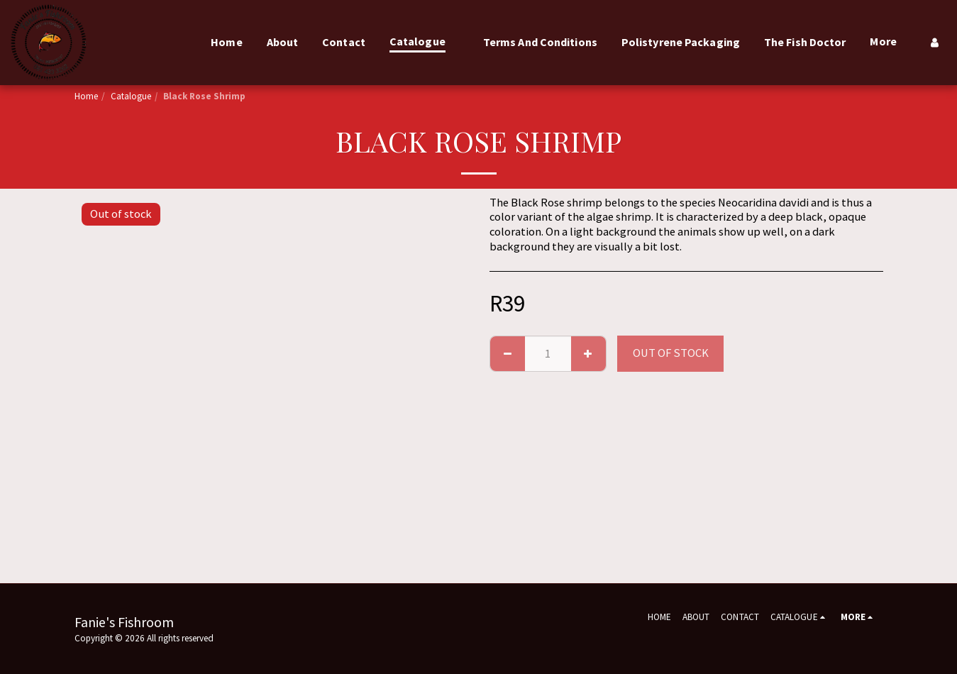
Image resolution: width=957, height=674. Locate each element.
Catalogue (131, 96)
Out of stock (671, 353)
